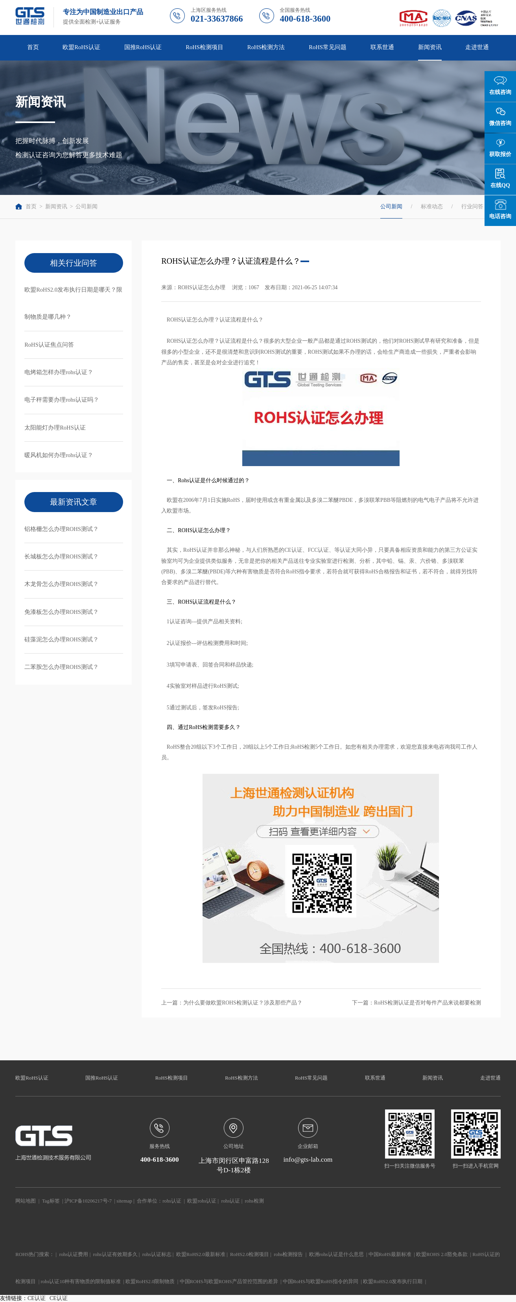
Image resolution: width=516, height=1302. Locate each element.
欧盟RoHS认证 (81, 47)
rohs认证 (171, 1201)
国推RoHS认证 (143, 47)
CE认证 (37, 1298)
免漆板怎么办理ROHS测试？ (61, 612)
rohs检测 (254, 1201)
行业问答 (472, 206)
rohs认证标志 (156, 1254)
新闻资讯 (430, 47)
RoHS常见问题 (327, 47)
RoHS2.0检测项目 (249, 1254)
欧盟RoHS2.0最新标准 (200, 1254)
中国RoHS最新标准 (390, 1254)
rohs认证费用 (73, 1254)
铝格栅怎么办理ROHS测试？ (61, 529)
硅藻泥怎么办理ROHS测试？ (61, 639)
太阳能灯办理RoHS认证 (55, 427)
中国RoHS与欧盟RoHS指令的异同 (320, 1281)
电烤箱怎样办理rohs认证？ (58, 372)
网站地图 (25, 1201)
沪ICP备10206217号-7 (88, 1201)
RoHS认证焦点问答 (49, 345)
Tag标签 (51, 1201)
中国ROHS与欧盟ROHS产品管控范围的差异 (229, 1281)
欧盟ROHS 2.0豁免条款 (442, 1254)
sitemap (124, 1201)
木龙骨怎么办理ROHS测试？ (61, 584)
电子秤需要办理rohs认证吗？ (61, 400)
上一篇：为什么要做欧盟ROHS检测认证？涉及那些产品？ (231, 1003)
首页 (33, 47)
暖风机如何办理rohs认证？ (58, 455)
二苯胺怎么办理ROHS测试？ (61, 667)
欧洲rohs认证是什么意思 (336, 1254)
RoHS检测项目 (204, 47)
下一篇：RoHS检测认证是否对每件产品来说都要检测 (416, 1003)
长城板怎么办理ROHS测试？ (61, 556)
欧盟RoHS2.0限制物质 (150, 1281)
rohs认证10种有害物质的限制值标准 (81, 1281)
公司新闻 (87, 206)
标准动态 (432, 206)
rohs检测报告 (288, 1254)
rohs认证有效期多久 (115, 1254)
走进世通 (477, 47)
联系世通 (382, 47)
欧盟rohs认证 (201, 1201)
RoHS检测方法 (266, 47)
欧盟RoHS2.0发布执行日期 (392, 1281)
